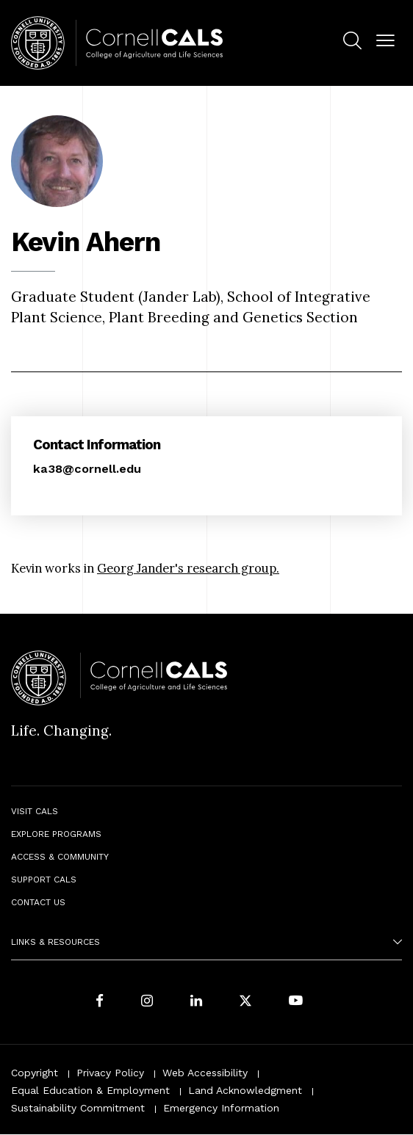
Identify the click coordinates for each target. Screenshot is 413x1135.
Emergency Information (221, 1108)
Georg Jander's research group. (188, 568)
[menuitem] (352, 43)
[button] (385, 41)
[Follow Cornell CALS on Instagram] (147, 1002)
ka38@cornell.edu (87, 469)
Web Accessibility (205, 1072)
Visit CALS (34, 811)
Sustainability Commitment (78, 1108)
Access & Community (60, 857)
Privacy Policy (110, 1072)
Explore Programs (56, 834)
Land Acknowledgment (245, 1090)
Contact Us (38, 902)
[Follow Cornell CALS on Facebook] (100, 1002)
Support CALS (43, 879)
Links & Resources (55, 942)
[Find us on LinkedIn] (196, 1002)
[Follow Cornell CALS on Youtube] (296, 1002)
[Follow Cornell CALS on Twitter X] (245, 1002)
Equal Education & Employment (90, 1090)
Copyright (34, 1072)
